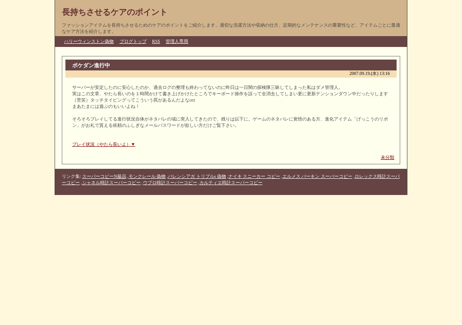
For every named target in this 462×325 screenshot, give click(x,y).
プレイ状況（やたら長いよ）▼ (103, 144)
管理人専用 (177, 41)
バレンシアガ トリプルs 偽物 (197, 176)
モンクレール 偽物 (147, 176)
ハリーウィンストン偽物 (89, 41)
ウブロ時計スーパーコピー (170, 182)
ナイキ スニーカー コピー (254, 176)
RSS (156, 41)
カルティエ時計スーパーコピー (231, 182)
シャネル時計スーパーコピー (111, 182)
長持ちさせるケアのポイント (114, 12)
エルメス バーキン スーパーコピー (317, 176)
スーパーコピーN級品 (104, 176)
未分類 (387, 157)
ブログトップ (133, 41)
